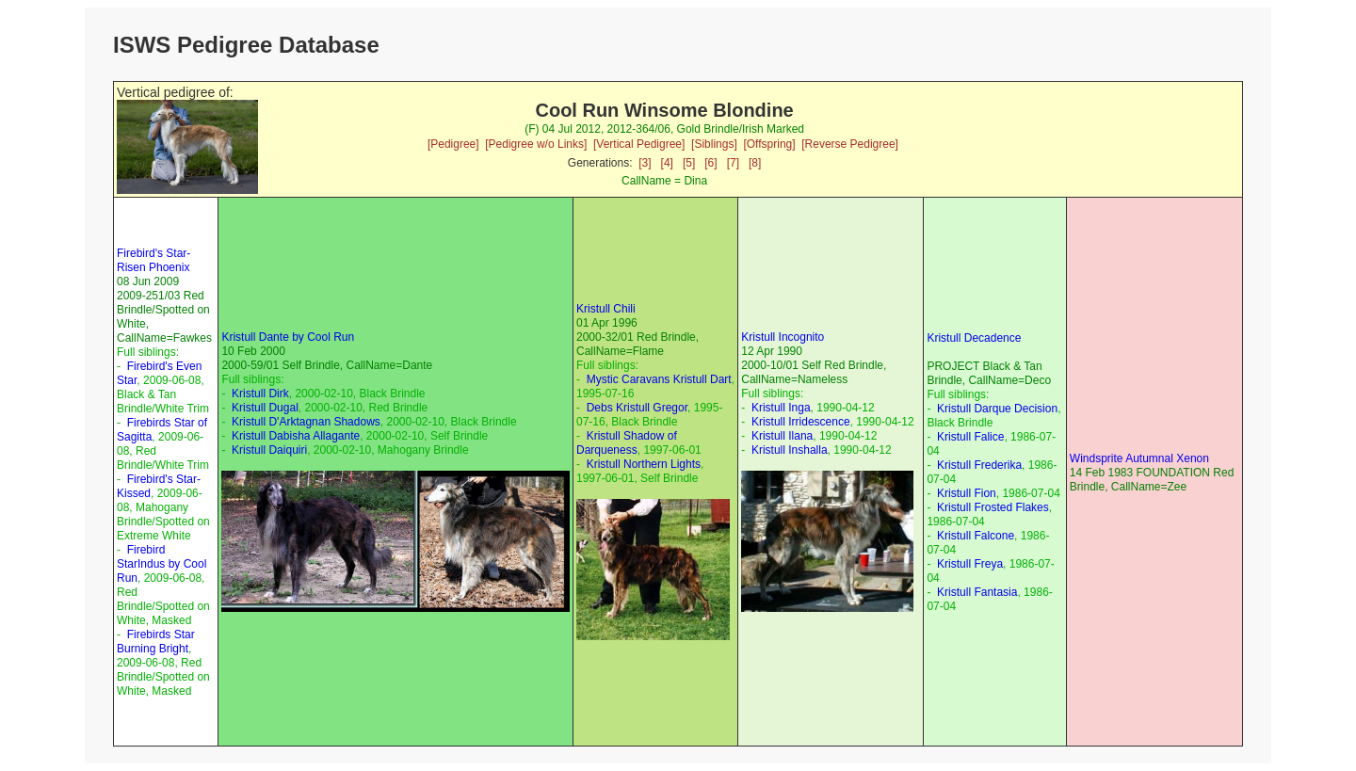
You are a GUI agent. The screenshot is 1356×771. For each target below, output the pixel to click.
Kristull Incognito (782, 337)
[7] (733, 162)
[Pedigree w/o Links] (536, 144)
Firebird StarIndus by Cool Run (161, 564)
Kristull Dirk (260, 393)
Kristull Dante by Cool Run (287, 337)
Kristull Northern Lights (644, 464)
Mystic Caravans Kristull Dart (659, 379)
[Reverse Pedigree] (849, 144)
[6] (710, 162)
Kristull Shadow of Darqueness (626, 443)
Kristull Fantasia (977, 592)
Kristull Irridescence (800, 421)
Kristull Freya (970, 563)
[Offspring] (769, 144)
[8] (755, 162)
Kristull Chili (606, 308)
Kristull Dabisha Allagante (296, 435)
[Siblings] (714, 144)
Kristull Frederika (979, 465)
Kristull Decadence (974, 338)
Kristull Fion (966, 493)
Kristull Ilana (782, 435)
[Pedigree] (453, 144)
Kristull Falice (970, 436)
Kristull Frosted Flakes (993, 507)
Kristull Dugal (265, 407)
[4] (667, 162)
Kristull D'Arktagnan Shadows (306, 421)
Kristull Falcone (975, 535)
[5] (689, 162)
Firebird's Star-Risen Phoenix (153, 260)
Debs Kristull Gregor (637, 407)
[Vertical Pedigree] (639, 144)
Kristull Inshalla (789, 450)
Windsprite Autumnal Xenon (1139, 458)
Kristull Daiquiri (269, 450)
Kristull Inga (781, 407)
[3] (644, 162)
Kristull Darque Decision (997, 408)
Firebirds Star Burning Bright (156, 641)
